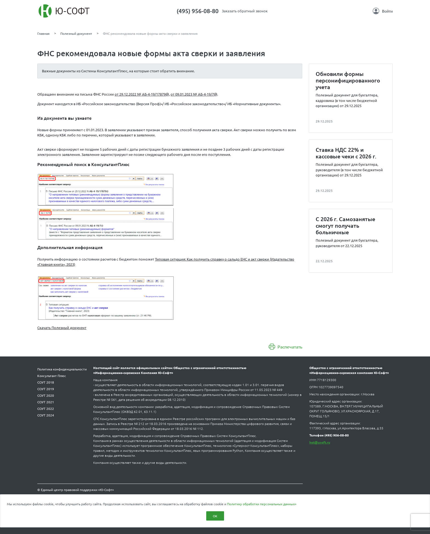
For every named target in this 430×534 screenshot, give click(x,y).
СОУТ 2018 (45, 382)
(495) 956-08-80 (198, 11)
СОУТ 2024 (45, 415)
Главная (43, 33)
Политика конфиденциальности (62, 369)
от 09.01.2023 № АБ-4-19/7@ (194, 94)
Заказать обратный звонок (245, 10)
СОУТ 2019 (45, 389)
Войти (383, 11)
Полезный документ (76, 33)
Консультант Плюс (51, 375)
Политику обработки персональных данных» (261, 504)
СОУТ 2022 (45, 408)
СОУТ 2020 (45, 395)
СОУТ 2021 (45, 402)
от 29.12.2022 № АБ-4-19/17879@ (142, 94)
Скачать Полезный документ (61, 327)
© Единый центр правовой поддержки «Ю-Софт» (75, 489)
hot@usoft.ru (319, 442)
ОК (215, 516)
